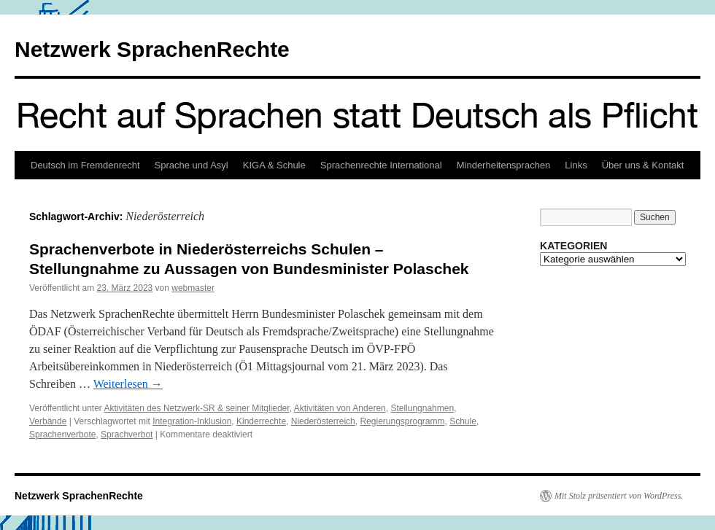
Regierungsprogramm (402, 421)
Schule (462, 421)
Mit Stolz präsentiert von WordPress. (618, 496)
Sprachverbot (126, 434)
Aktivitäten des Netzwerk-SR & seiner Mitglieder (197, 408)
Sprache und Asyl (191, 165)
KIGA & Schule (274, 165)
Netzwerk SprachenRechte (152, 49)
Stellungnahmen (422, 408)
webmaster (192, 288)
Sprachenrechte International (381, 165)
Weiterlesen (128, 384)
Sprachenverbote (62, 434)
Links (576, 165)
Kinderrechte (261, 421)
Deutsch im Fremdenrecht (85, 165)
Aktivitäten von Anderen (340, 408)
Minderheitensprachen (504, 165)
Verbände (47, 421)
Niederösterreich (323, 421)
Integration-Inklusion (191, 421)
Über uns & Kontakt (643, 165)
